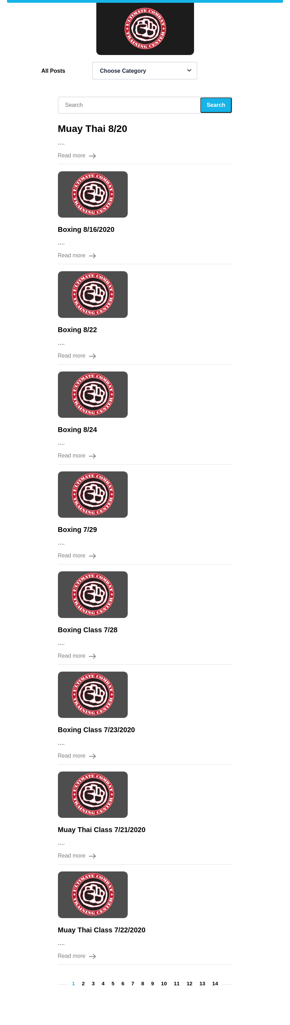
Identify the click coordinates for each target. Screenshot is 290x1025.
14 (215, 983)
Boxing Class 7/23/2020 (96, 730)
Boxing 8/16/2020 (86, 229)
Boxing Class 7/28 (88, 630)
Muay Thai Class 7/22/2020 (102, 930)
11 (177, 983)
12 (190, 983)
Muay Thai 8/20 (92, 128)
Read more (77, 155)
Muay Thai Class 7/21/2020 (102, 830)
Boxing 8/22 (77, 330)
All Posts (53, 71)
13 (202, 983)
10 (164, 983)
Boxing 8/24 (77, 429)
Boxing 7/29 (77, 529)
